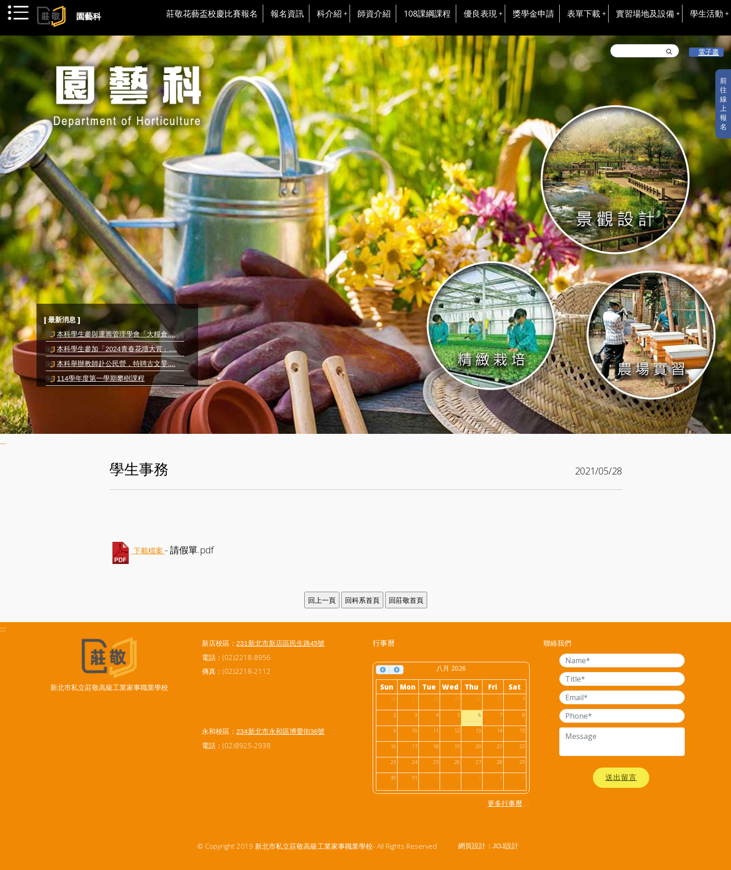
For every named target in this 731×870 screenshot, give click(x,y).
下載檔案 (148, 551)
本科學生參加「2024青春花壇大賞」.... (117, 349)
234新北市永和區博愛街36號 (280, 731)
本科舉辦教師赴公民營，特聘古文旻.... (116, 363)
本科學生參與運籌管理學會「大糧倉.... (116, 334)
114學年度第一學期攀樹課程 (101, 378)
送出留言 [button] (621, 777)
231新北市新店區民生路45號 (280, 643)
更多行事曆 (505, 803)
